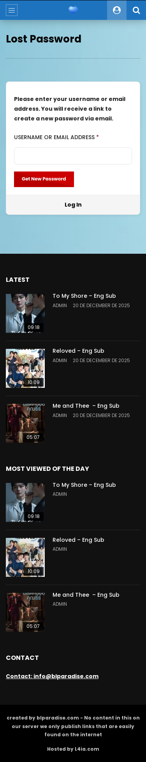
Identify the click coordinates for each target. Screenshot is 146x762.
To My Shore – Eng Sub (84, 296)
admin (60, 305)
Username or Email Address (56, 137)
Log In (73, 205)
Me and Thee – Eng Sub (86, 406)
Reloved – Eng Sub (78, 351)
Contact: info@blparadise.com (52, 676)
